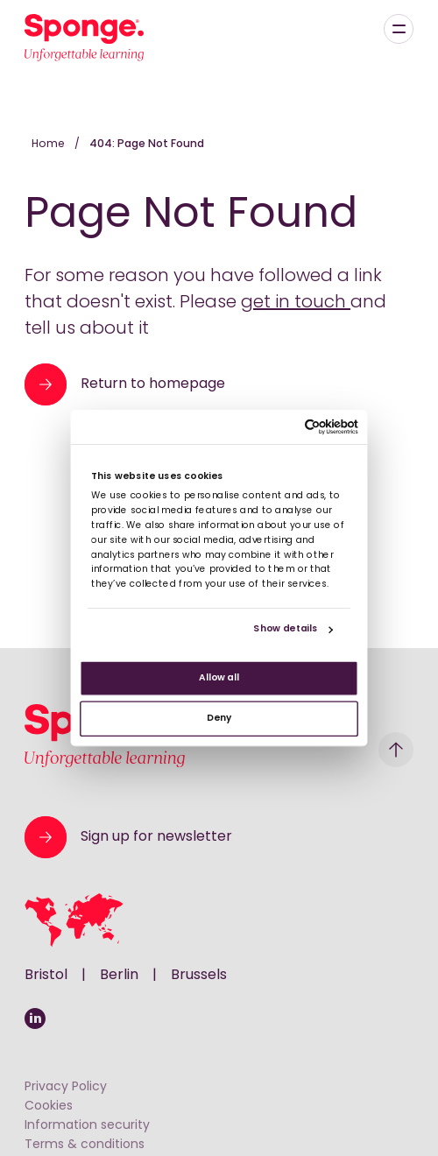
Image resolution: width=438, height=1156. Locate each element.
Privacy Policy (66, 1087)
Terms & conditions (85, 1145)
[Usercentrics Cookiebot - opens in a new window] (304, 426)
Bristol (46, 976)
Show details (285, 629)
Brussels (199, 976)
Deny (219, 718)
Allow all (219, 678)
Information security (87, 1125)
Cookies (49, 1106)
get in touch (295, 303)
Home (49, 144)
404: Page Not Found (146, 144)
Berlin (119, 976)
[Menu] (398, 29)
